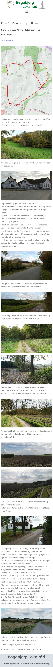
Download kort (7, 40)
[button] (26, 11)
